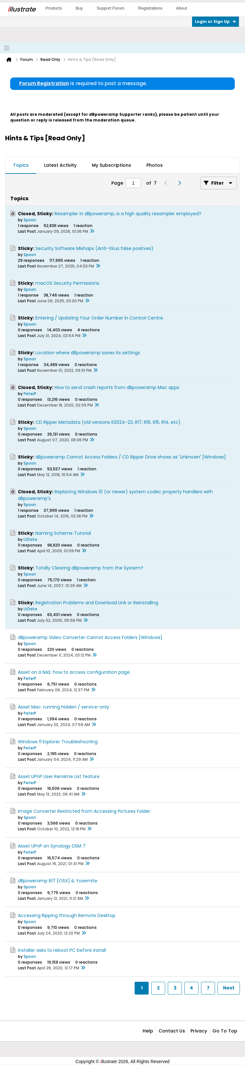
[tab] (20, 165)
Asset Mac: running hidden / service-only (63, 707)
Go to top (224, 1031)
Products (54, 8)
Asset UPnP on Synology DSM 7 (51, 846)
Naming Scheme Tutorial (63, 533)
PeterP (30, 393)
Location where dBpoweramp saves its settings (87, 352)
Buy (79, 8)
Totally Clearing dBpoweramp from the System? (89, 568)
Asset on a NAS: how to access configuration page (74, 672)
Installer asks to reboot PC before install (62, 950)
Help (148, 1031)
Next (228, 988)
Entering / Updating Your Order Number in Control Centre (99, 318)
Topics (21, 165)
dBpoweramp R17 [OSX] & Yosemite (57, 881)
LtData (30, 539)
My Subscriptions (111, 165)
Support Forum (110, 8)
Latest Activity (60, 165)
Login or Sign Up (215, 21)
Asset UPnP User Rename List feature (59, 776)
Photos (154, 165)
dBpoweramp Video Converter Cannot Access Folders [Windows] (90, 637)
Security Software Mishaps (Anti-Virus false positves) (94, 248)
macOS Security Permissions (67, 283)
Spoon (30, 220)
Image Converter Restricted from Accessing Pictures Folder (84, 811)
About (181, 8)
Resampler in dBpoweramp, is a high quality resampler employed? (128, 213)
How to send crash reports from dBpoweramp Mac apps (117, 387)
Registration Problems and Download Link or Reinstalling (96, 602)
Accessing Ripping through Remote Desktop (66, 915)
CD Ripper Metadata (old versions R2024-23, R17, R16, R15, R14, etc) (108, 422)
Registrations (150, 8)
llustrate (21, 9)
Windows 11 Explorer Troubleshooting (58, 741)
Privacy (198, 1031)
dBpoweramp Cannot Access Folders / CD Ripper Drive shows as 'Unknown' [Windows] (130, 457)
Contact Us (172, 1031)
